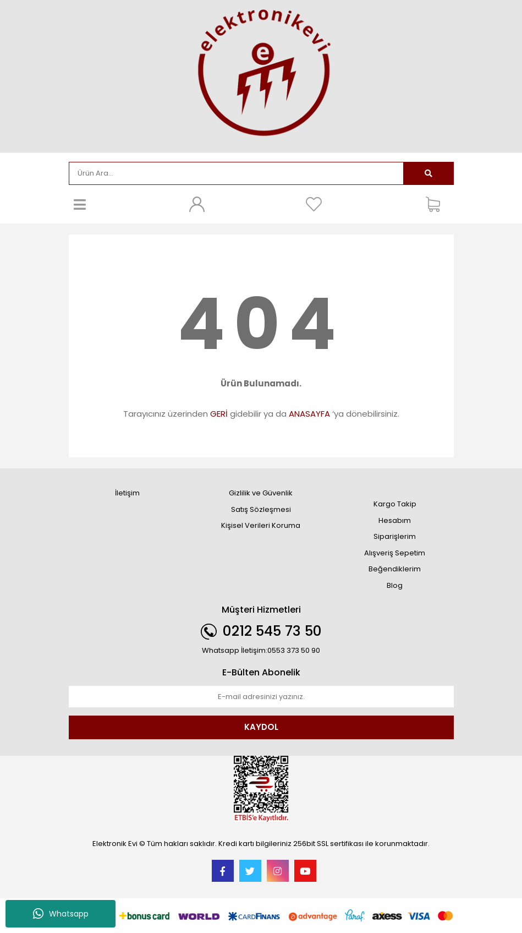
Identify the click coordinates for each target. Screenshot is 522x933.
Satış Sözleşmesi (261, 509)
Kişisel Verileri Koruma (260, 525)
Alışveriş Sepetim (394, 553)
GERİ (219, 413)
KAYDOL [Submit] (261, 727)
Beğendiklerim (395, 569)
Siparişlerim (394, 536)
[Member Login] (197, 204)
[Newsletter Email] (261, 697)
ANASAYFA (309, 413)
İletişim (127, 493)
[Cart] (436, 204)
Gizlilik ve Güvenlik (261, 493)
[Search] (236, 173)
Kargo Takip (394, 504)
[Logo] (261, 75)
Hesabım (394, 520)
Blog (395, 585)
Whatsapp (61, 914)
